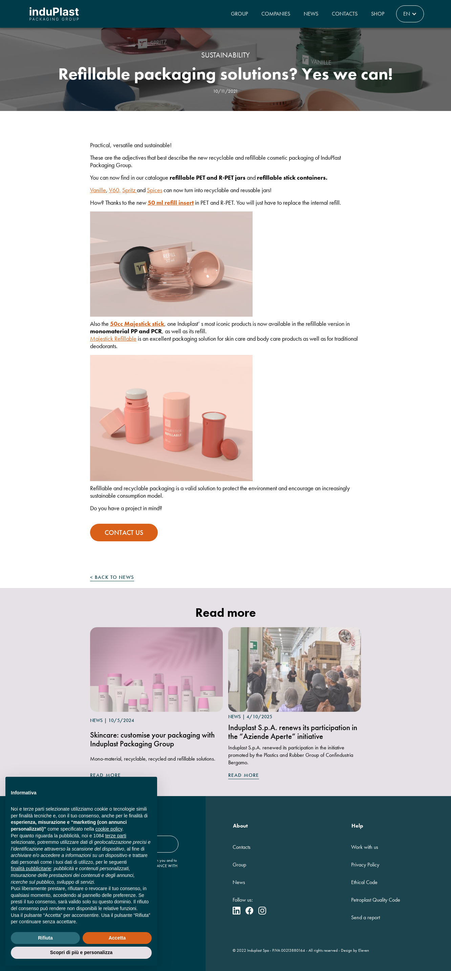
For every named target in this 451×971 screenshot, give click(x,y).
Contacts (345, 13)
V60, (115, 190)
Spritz (129, 190)
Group (239, 13)
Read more (243, 775)
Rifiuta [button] (45, 938)
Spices (154, 190)
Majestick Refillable (113, 338)
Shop (377, 13)
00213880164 (293, 950)
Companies (275, 13)
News (311, 13)
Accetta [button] (117, 938)
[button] (410, 13)
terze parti (115, 835)
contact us (124, 532)
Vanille (98, 190)
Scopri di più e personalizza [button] (81, 952)
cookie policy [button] (108, 829)
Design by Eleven (355, 950)
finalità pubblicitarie (31, 868)
